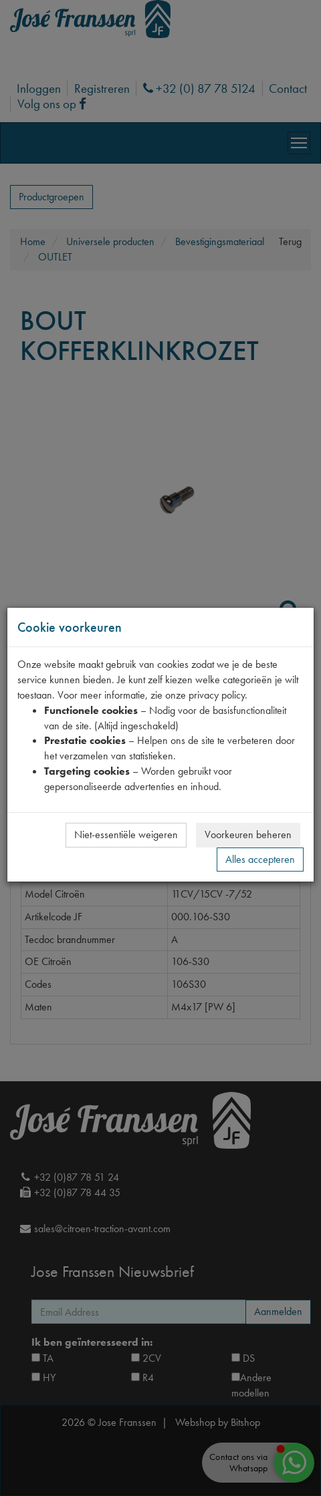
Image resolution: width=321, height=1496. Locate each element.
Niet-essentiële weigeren (126, 834)
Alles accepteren (260, 859)
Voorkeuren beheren (248, 834)
